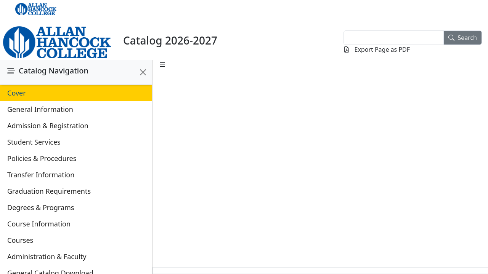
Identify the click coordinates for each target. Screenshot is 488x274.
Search (462, 37)
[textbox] (394, 37)
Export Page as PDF (377, 49)
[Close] (143, 72)
